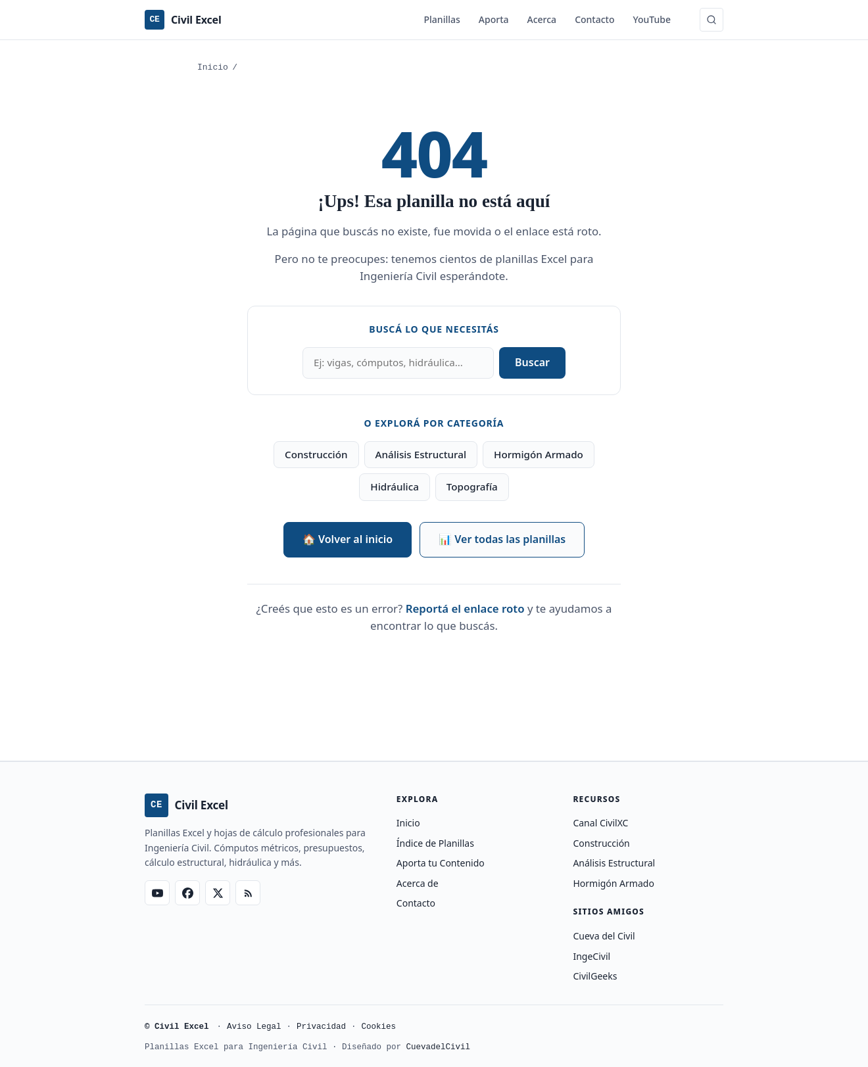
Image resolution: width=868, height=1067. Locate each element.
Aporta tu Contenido (441, 863)
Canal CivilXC (600, 823)
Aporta (494, 19)
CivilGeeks (595, 976)
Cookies (379, 1027)
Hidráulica (394, 486)
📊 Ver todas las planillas (502, 539)
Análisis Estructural (420, 454)
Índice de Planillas (435, 843)
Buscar (532, 362)
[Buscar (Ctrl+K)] (711, 20)
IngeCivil (591, 956)
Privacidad (321, 1027)
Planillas (442, 19)
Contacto (594, 19)
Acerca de (418, 883)
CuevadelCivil (438, 1047)
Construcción (316, 454)
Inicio (212, 68)
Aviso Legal (254, 1027)
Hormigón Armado (538, 454)
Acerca (542, 19)
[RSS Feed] (247, 892)
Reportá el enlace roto (465, 608)
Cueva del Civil (604, 936)
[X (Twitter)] (217, 892)
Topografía (472, 486)
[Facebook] (187, 892)
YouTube (652, 19)
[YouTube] (157, 892)
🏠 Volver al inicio (347, 539)
